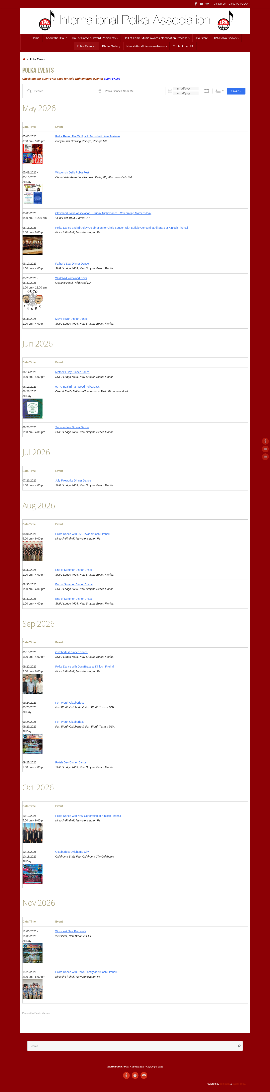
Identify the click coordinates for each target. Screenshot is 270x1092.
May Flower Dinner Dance (71, 318)
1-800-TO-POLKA (238, 3)
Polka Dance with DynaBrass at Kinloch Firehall (84, 666)
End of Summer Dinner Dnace (74, 569)
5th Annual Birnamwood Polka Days (77, 386)
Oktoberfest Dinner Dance (71, 652)
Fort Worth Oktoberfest (69, 702)
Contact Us (219, 3)
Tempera (225, 1083)
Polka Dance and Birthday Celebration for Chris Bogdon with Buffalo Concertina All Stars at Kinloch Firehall (121, 227)
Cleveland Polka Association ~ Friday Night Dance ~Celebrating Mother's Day (103, 213)
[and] (186, 93)
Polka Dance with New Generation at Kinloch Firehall (88, 815)
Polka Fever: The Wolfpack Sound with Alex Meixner (87, 136)
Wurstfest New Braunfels (70, 931)
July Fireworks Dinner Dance (73, 480)
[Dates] (186, 88)
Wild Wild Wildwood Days (71, 278)
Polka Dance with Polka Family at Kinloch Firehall (86, 972)
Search (236, 91)
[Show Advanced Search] (206, 91)
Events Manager (42, 1013)
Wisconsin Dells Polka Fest (72, 172)
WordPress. (239, 1083)
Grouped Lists (218, 91)
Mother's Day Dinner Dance (72, 372)
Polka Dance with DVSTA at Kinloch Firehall (82, 534)
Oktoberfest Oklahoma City (72, 851)
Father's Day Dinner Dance (72, 263)
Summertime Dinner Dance (72, 427)
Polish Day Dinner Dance (70, 762)
